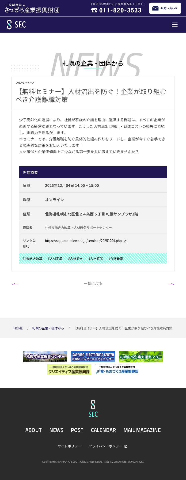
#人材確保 (95, 258)
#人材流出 (75, 258)
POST (77, 430)
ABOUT (33, 430)
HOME (18, 328)
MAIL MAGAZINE (142, 430)
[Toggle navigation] (174, 24)
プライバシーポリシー (106, 445)
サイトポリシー (69, 445)
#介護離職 (115, 258)
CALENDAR (103, 430)
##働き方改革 (32, 258)
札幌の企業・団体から (48, 328)
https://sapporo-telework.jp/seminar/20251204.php (83, 240)
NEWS (56, 430)
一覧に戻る (93, 283)
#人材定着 (55, 258)
